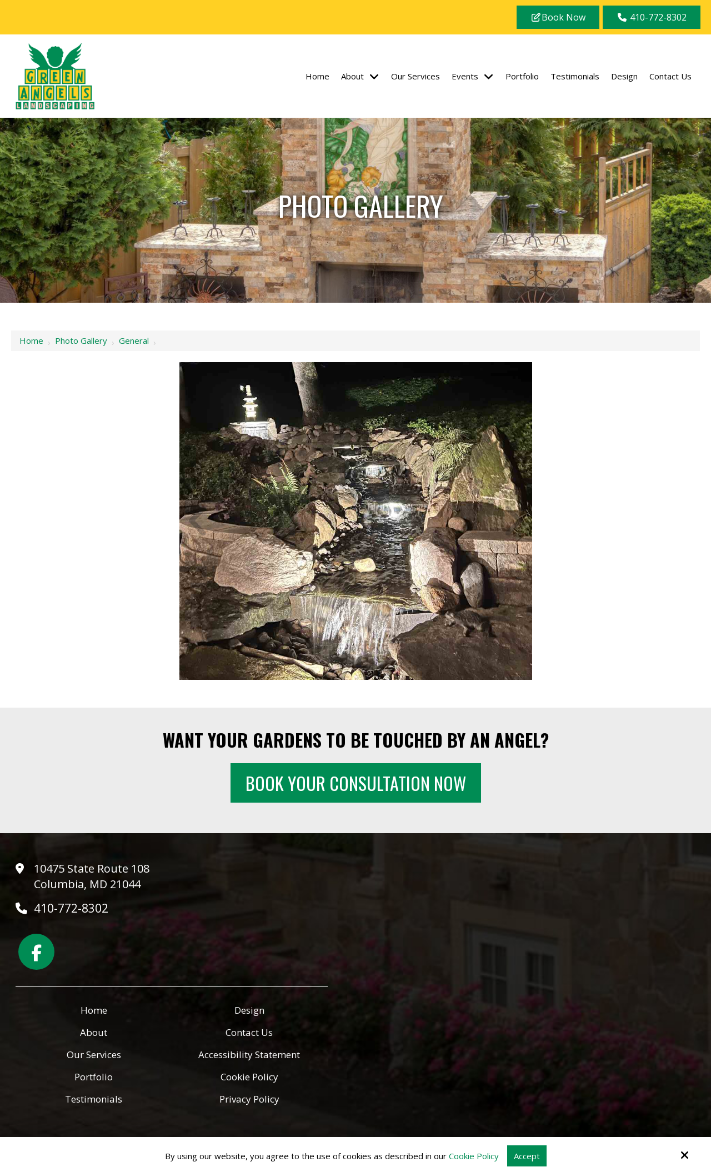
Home (31, 340)
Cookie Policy (474, 1156)
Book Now (557, 17)
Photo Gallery (81, 340)
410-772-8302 (652, 17)
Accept (527, 1155)
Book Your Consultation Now (356, 783)
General (134, 340)
